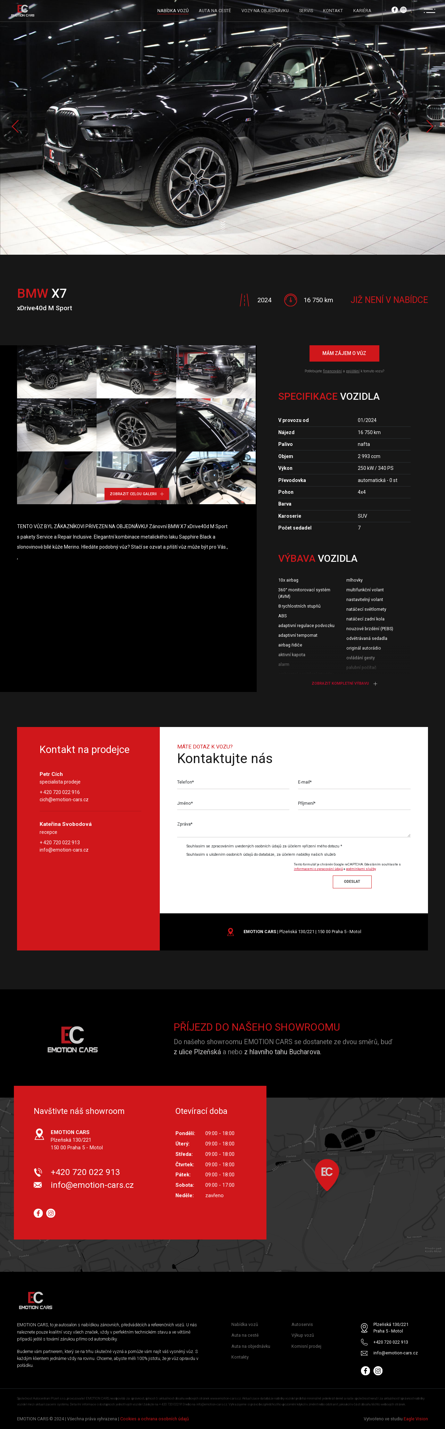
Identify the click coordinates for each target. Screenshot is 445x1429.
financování (332, 371)
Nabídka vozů (244, 1324)
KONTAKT (333, 10)
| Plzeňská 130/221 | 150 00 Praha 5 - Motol (302, 931)
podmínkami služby (361, 869)
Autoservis (302, 1324)
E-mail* (305, 782)
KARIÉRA (362, 10)
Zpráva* (184, 824)
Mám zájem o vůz (344, 353)
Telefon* (185, 782)
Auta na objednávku (250, 1346)
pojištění (353, 371)
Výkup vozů (302, 1335)
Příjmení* (306, 803)
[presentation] (235, 873)
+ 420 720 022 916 (60, 792)
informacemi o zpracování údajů (318, 869)
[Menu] (429, 10)
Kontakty (240, 1357)
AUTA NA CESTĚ (215, 10)
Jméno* (185, 803)
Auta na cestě (245, 1335)
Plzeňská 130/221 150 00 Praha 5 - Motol (77, 1140)
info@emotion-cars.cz (64, 850)
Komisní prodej (306, 1346)
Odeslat (352, 881)
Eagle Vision (416, 1419)
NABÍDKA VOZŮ (173, 10)
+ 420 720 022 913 (60, 842)
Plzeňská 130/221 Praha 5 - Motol (391, 1328)
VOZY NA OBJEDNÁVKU (265, 10)
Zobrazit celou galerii (137, 494)
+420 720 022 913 (85, 1172)
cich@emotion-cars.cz (64, 800)
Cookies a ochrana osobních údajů (154, 1419)
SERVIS (306, 10)
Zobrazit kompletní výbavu (344, 683)
